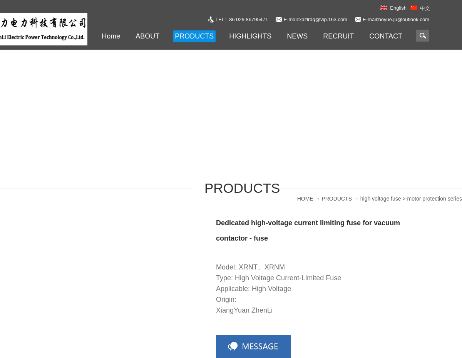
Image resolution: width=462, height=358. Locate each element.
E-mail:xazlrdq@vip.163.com (315, 19)
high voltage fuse (380, 199)
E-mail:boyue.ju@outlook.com (396, 19)
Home (111, 36)
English (398, 8)
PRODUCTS (336, 199)
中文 (425, 8)
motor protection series (434, 199)
